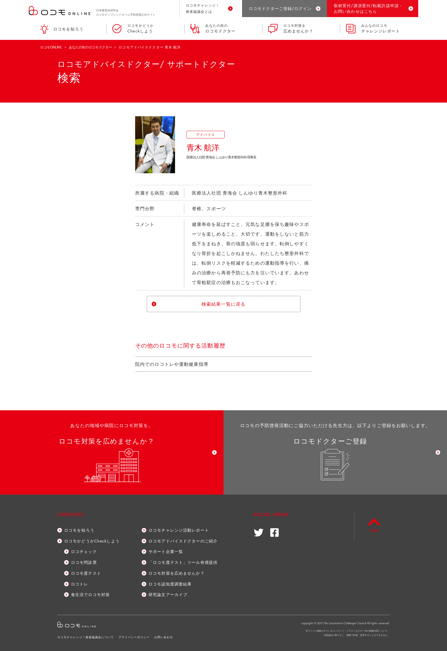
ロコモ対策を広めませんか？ (177, 573)
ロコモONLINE (51, 47)
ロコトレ (79, 584)
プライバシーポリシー (134, 637)
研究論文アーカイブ (168, 594)
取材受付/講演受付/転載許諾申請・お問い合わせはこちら (368, 8)
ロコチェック (84, 551)
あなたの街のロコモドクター (90, 47)
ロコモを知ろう (62, 29)
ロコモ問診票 (84, 562)
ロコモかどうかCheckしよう (92, 541)
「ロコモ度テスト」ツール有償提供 (183, 562)
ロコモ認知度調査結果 (170, 584)
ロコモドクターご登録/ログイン (280, 8)
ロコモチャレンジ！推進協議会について (85, 637)
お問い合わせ (163, 637)
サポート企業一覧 (166, 551)
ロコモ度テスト (86, 573)
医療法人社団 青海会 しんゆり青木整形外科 (240, 193)
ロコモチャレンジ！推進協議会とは (203, 8)
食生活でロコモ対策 (90, 594)
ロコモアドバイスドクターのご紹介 (183, 541)
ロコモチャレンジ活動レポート (179, 530)
